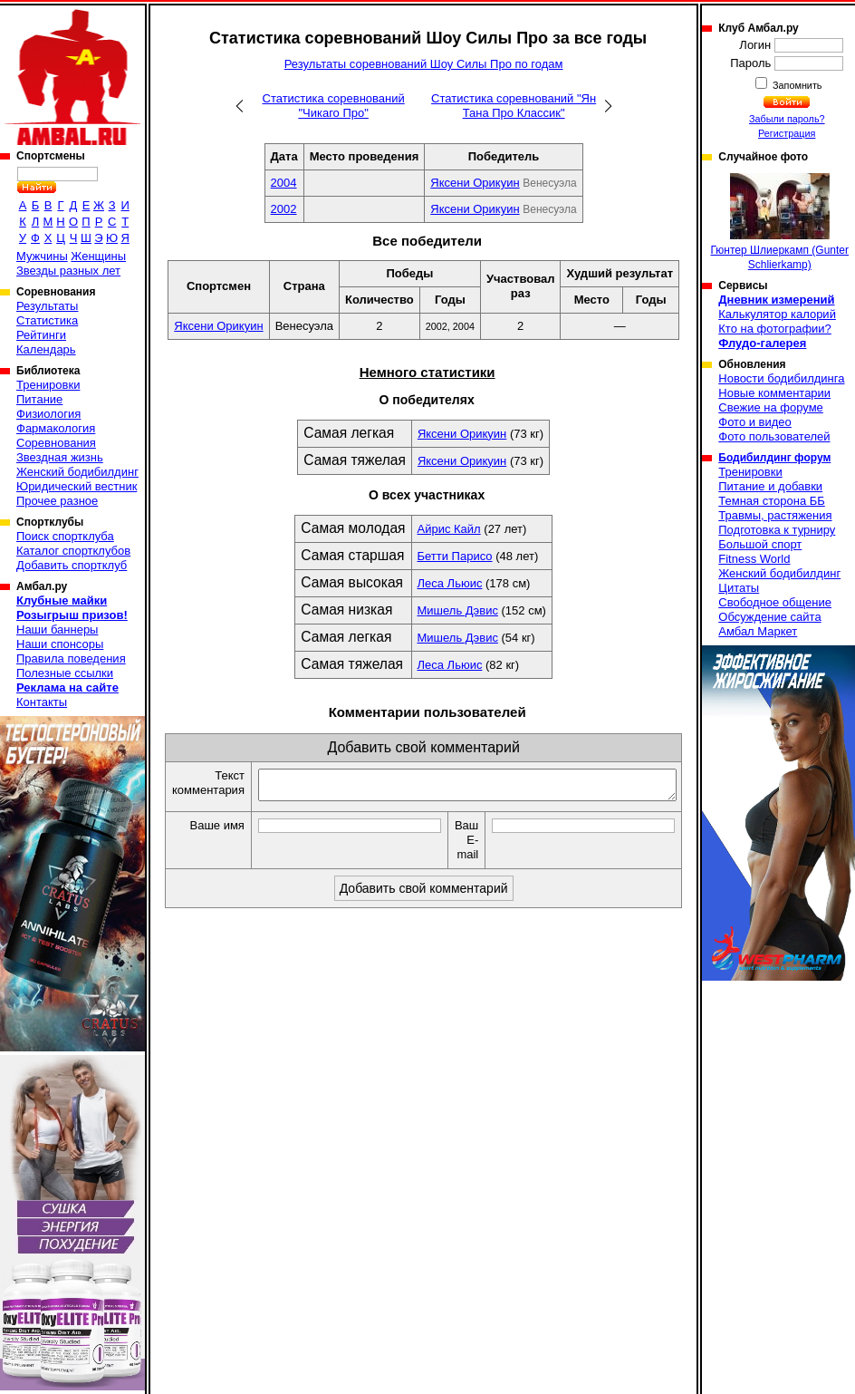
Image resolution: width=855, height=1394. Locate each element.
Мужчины (42, 256)
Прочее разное (57, 501)
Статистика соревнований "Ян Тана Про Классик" (513, 106)
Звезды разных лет (68, 270)
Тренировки (48, 385)
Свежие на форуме (770, 407)
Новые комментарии (774, 393)
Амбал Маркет (757, 631)
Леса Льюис (450, 583)
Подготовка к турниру (776, 530)
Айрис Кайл (449, 529)
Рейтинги (41, 335)
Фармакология (55, 428)
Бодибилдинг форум (774, 457)
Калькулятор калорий (777, 314)
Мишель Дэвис (458, 610)
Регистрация (786, 133)
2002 (284, 209)
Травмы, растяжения (774, 515)
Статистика (47, 320)
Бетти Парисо (455, 556)
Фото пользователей (774, 436)
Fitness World (754, 559)
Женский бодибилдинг (77, 472)
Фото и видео (755, 422)
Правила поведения (71, 658)
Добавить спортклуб (71, 565)
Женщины (98, 256)
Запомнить (796, 85)
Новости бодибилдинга (781, 378)
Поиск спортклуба (65, 536)
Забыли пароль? (787, 118)
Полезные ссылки (64, 673)
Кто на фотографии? (774, 328)
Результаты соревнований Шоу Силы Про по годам (423, 64)
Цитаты (738, 588)
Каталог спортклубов (73, 550)
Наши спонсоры (59, 644)
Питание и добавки (770, 486)
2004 (284, 182)
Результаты (47, 306)
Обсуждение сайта (769, 617)
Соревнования (56, 443)
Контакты (41, 702)
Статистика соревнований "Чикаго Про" (334, 106)
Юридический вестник (76, 486)
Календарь (46, 349)
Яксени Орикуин (474, 182)
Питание (39, 399)
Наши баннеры (57, 629)
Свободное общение (774, 602)
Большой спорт (760, 544)
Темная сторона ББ (771, 501)
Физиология (48, 414)
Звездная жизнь (59, 457)
